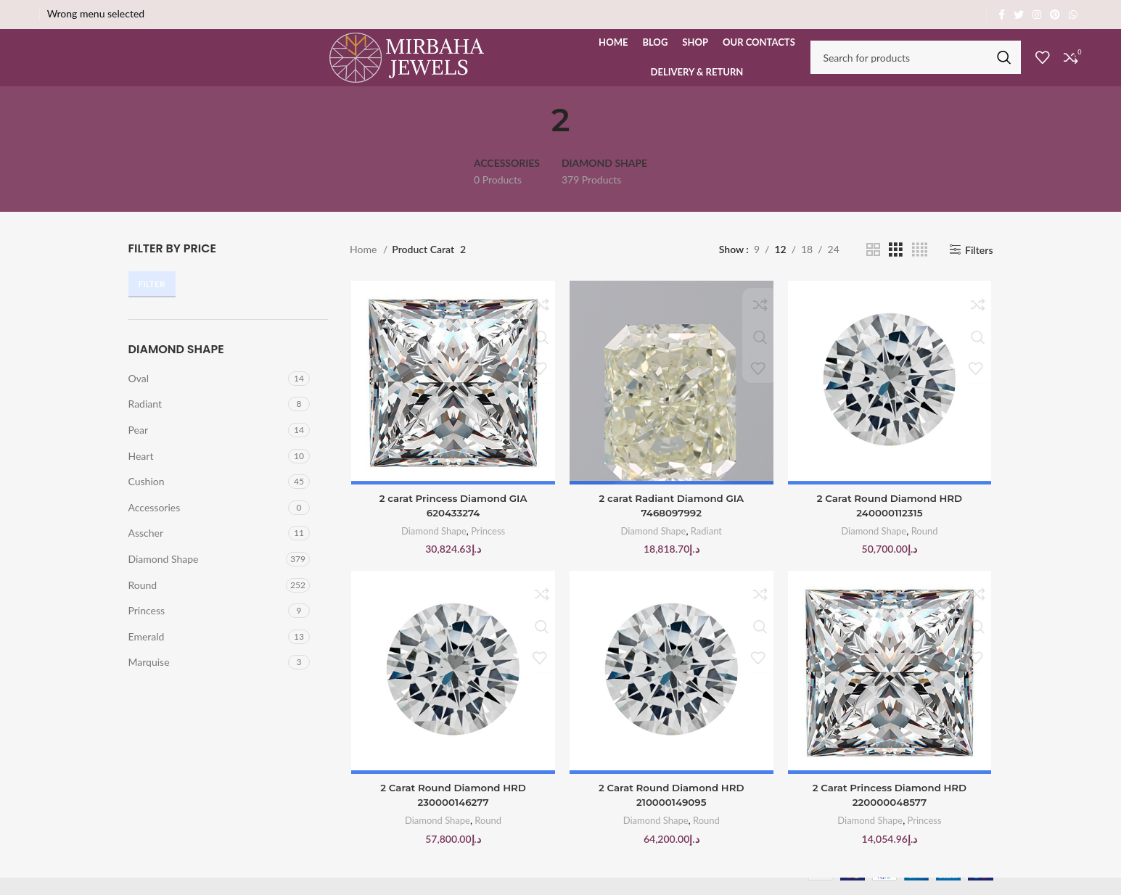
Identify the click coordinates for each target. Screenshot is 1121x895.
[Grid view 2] (873, 268)
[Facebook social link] (1001, 14)
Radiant (145, 422)
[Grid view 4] (919, 268)
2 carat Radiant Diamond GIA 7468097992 (671, 525)
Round (142, 603)
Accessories (154, 525)
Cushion (146, 500)
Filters (979, 268)
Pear (138, 448)
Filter (152, 302)
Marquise (149, 681)
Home (364, 268)
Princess (146, 629)
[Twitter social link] (1018, 14)
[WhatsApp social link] (1073, 14)
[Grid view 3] (896, 268)
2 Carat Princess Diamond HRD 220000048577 (891, 816)
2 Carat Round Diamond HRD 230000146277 (452, 816)
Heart (141, 474)
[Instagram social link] (1037, 14)
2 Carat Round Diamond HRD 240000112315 (890, 525)
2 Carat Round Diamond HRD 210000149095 (671, 816)
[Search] (915, 66)
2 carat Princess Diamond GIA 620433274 (451, 525)
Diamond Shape (163, 577)
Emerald (146, 654)
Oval (138, 396)
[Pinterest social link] (1055, 14)
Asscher (146, 551)
